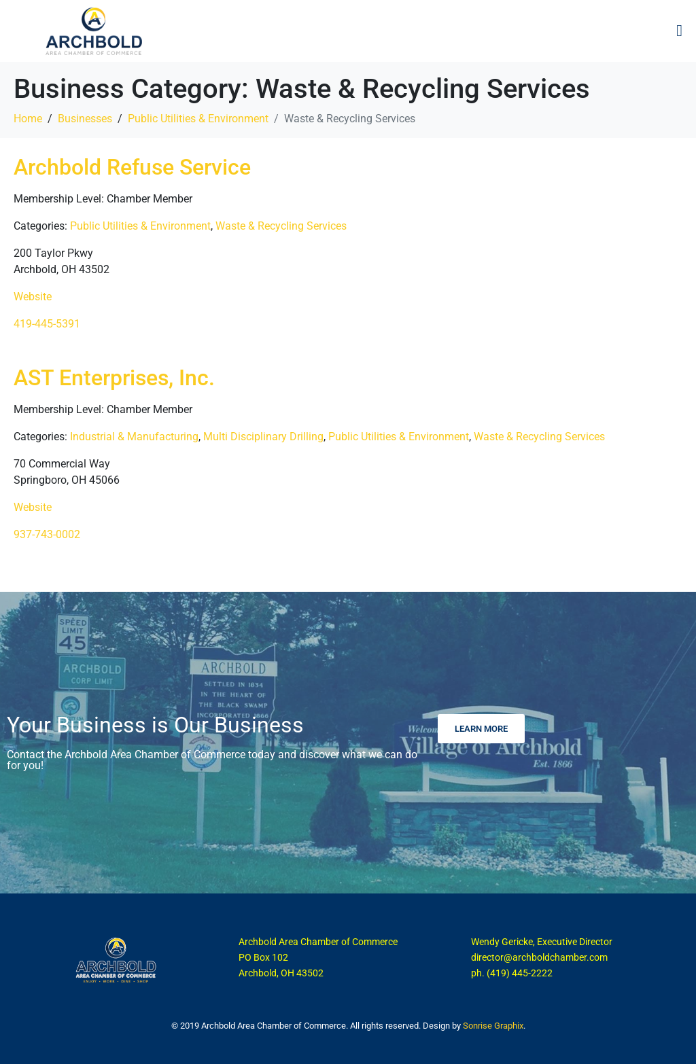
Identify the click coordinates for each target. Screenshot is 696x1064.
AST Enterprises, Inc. (114, 378)
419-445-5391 (47, 323)
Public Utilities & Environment (140, 225)
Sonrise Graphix (493, 1026)
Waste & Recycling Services (281, 225)
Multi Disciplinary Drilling (263, 436)
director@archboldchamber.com (539, 957)
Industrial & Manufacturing (134, 436)
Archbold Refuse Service (132, 167)
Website (33, 296)
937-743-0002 (47, 534)
